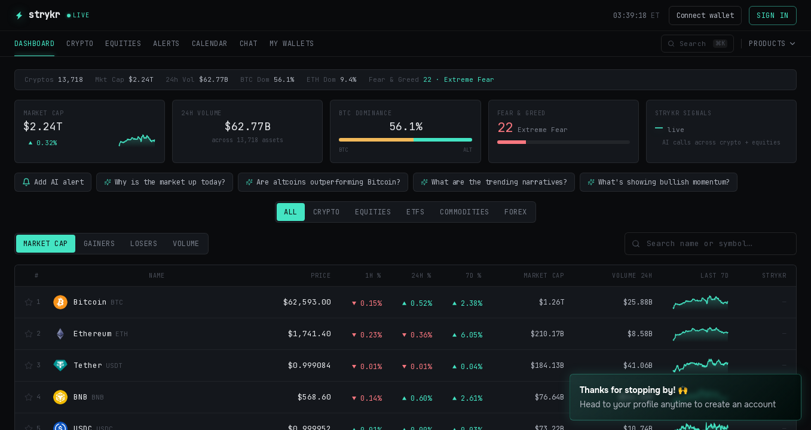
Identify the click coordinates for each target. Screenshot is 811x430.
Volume (186, 243)
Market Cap (45, 243)
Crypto (326, 212)
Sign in (773, 15)
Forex (515, 212)
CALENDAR (210, 43)
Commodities (464, 212)
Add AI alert (53, 182)
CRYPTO (79, 43)
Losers (143, 243)
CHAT (249, 43)
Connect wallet (705, 15)
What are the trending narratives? (494, 182)
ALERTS (166, 43)
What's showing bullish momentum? (658, 182)
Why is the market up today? (165, 182)
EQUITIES (123, 43)
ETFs (415, 212)
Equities (373, 212)
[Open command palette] (697, 44)
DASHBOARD (34, 47)
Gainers (99, 243)
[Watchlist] (29, 302)
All (290, 212)
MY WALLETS (292, 43)
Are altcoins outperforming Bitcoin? (323, 182)
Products (773, 43)
